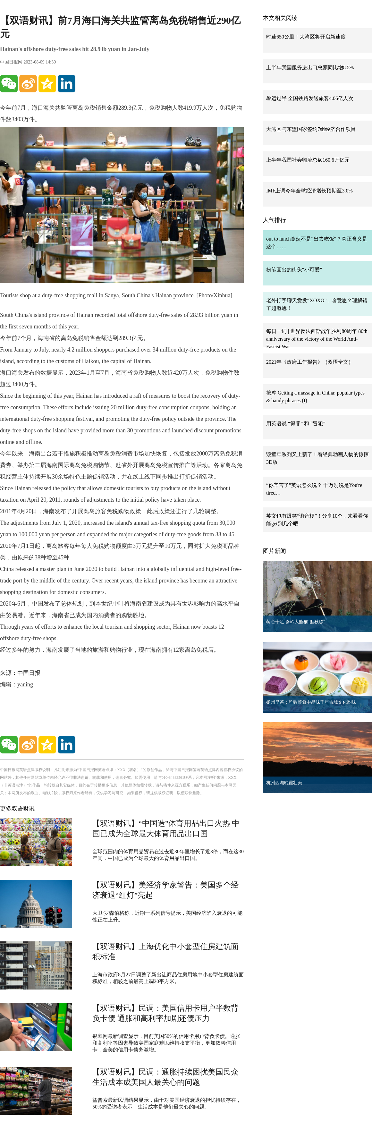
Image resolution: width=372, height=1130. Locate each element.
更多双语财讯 (17, 808)
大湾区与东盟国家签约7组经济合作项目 (311, 129)
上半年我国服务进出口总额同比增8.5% (310, 67)
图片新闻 (274, 551)
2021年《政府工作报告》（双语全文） (309, 362)
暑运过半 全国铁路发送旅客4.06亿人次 (309, 98)
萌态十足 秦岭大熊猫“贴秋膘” (295, 621)
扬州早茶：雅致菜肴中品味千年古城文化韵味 (311, 702)
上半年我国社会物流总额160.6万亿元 (308, 160)
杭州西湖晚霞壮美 (284, 782)
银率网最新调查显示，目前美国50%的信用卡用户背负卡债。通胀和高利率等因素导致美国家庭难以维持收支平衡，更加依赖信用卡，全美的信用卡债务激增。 (166, 1042)
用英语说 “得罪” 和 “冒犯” (295, 423)
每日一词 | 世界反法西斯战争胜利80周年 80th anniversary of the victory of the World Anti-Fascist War (317, 338)
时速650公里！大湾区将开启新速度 (306, 36)
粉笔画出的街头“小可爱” (294, 269)
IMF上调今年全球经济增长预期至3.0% (309, 190)
